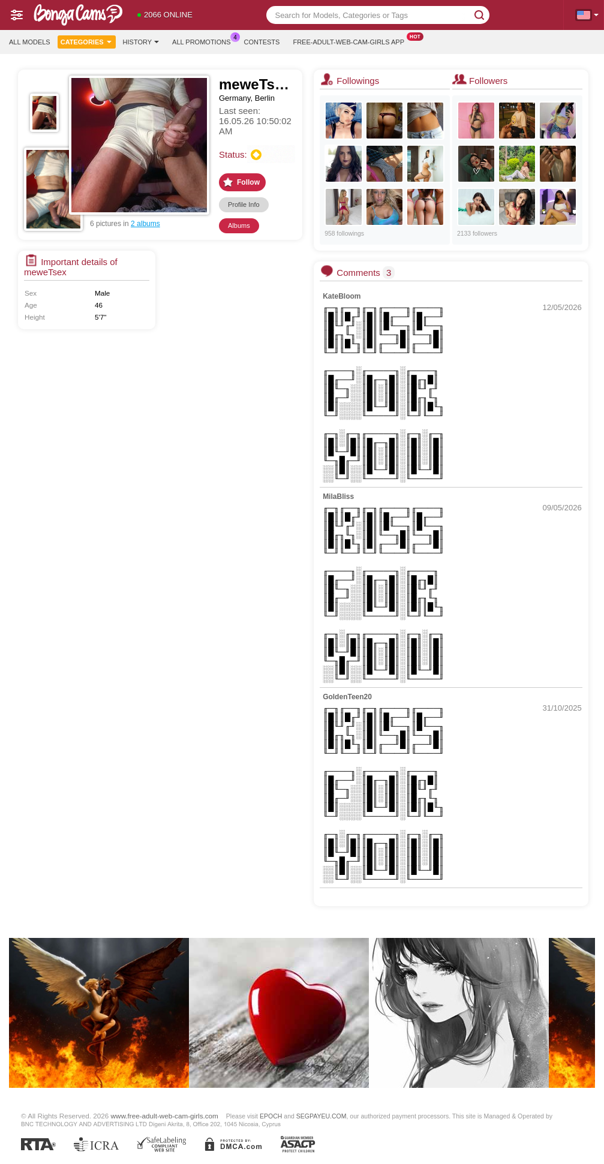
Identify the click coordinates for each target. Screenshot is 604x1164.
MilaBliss (338, 496)
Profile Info (244, 204)
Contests (262, 42)
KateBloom (341, 296)
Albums (239, 225)
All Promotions (204, 40)
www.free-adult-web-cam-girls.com (164, 1116)
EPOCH (271, 1116)
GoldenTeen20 (347, 697)
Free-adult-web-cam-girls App (351, 40)
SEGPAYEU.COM (321, 1116)
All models (29, 42)
